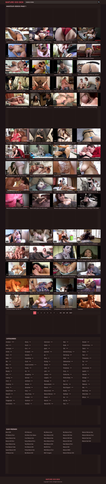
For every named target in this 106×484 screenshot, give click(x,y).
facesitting (29, 358)
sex (66, 397)
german (29, 378)
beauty (9, 371)
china (9, 387)
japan (47, 348)
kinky (47, 358)
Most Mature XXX (48, 435)
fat (27, 371)
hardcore (29, 400)
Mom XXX (8, 432)
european (29, 352)
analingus (10, 348)
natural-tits (49, 404)
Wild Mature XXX (48, 444)
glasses (28, 384)
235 (67, 313)
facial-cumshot (31, 365)
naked (47, 397)
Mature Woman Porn (88, 435)
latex (47, 368)
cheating (10, 384)
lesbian (48, 374)
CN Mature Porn (10, 435)
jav (46, 355)
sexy (66, 404)
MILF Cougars (48, 453)
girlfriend (29, 381)
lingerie (48, 378)
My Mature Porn (67, 432)
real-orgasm (68, 387)
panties (66, 365)
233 (61, 313)
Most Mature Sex (48, 438)
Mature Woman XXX (68, 453)
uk (84, 365)
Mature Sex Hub (86, 438)
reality (66, 391)
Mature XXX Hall (67, 441)
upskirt (85, 371)
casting (9, 378)
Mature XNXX (66, 450)
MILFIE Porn (47, 447)
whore (85, 397)
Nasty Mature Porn (30, 441)
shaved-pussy (87, 345)
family (28, 368)
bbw (8, 365)
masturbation (49, 384)
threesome (87, 358)
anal (9, 345)
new (66, 342)
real (66, 381)
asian (9, 355)
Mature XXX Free (67, 435)
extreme (28, 355)
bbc (8, 361)
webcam (86, 384)
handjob (29, 397)
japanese (48, 352)
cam (9, 374)
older (66, 358)
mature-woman (50, 394)
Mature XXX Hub (67, 438)
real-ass (67, 384)
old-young (67, 355)
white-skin (86, 394)
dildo (9, 397)
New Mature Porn (68, 444)
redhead (67, 394)
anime (9, 352)
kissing (47, 361)
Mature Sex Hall (86, 441)
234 (64, 313)
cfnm (9, 381)
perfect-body (68, 378)
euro (28, 348)
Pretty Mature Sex (30, 450)
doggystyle (10, 400)
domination (11, 404)
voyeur (85, 381)
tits (85, 361)
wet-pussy (86, 391)
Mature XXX (66, 447)
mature (48, 387)
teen (85, 355)
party (66, 371)
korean (47, 365)
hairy (28, 391)
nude (66, 345)
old (65, 348)
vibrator (86, 374)
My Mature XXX (29, 453)
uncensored (87, 368)
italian (47, 345)
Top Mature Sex (29, 444)
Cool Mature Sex (29, 438)
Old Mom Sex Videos (30, 435)
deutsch (9, 394)
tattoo (85, 352)
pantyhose (67, 368)
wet (85, 387)
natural (47, 400)
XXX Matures (28, 432)
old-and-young (69, 352)
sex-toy (67, 400)
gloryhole (29, 387)
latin (47, 371)
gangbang (29, 374)
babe (9, 358)
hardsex (28, 404)
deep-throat (11, 391)
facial (28, 361)
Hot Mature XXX (29, 447)
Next (70, 313)
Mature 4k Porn (10, 441)
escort (28, 345)
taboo (85, 348)
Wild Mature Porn (49, 450)
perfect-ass (67, 374)
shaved (86, 342)
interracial (48, 342)
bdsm (9, 368)
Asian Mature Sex (10, 444)
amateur (10, 342)
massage (48, 381)
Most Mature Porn (49, 441)
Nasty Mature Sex (10, 438)
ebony (28, 342)
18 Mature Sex (10, 453)
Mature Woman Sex (87, 432)
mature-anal (49, 391)
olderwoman (68, 361)
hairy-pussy (30, 394)
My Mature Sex (48, 432)
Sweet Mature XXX (11, 450)
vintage (85, 378)
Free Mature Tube (10, 447)
